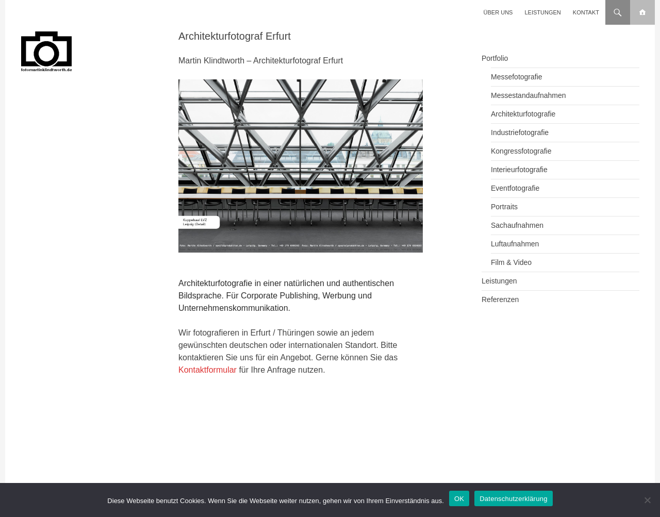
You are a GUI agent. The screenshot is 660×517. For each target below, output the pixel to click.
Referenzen (500, 299)
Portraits (504, 207)
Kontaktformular (207, 369)
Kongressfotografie (521, 151)
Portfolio (495, 58)
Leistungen (543, 12)
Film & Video (511, 262)
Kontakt (586, 12)
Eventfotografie (515, 188)
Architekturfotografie (523, 114)
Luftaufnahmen (515, 244)
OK (459, 499)
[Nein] (647, 500)
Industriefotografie (520, 132)
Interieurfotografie (519, 169)
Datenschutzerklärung (513, 499)
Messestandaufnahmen (528, 95)
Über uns (498, 12)
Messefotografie (516, 77)
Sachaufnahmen (517, 225)
